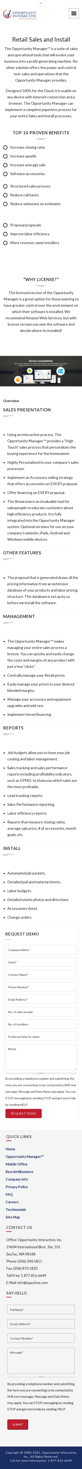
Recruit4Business (19, 1171)
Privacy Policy (17, 1187)
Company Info (17, 1179)
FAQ (9, 1194)
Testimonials (16, 1209)
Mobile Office (17, 1164)
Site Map (13, 1217)
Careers (12, 1202)
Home (10, 1149)
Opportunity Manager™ (25, 1156)
